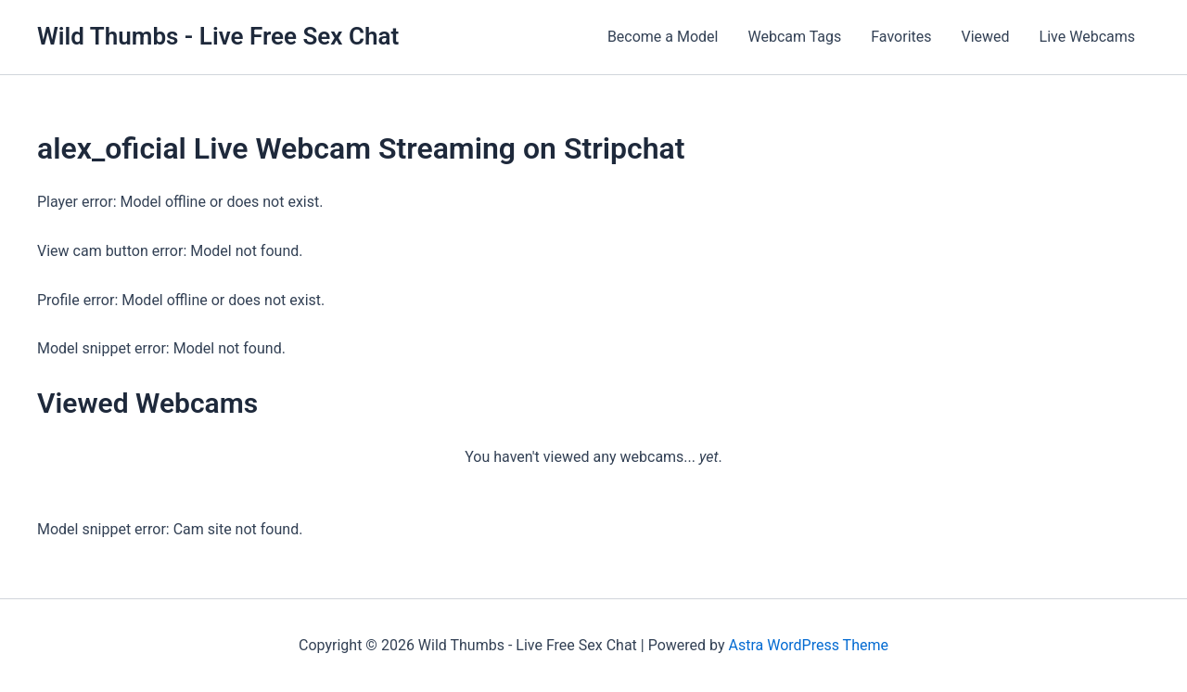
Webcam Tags (794, 36)
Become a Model (663, 36)
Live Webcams (1087, 36)
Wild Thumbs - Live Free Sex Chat (218, 36)
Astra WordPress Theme (807, 645)
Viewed (986, 36)
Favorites (901, 36)
